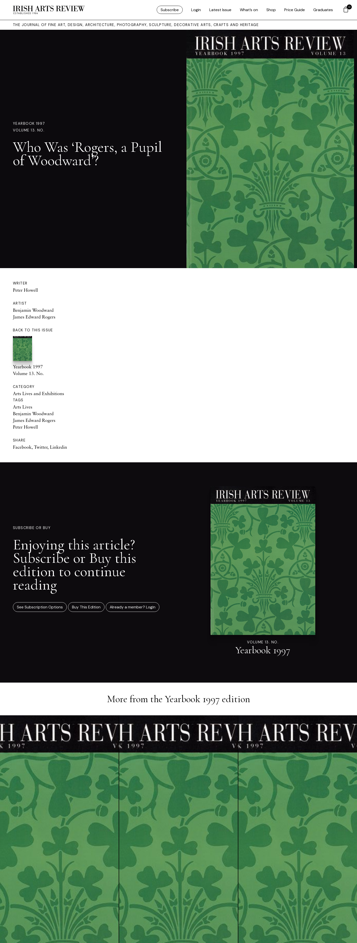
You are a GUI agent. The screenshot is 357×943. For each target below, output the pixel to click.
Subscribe (170, 9)
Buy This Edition (86, 607)
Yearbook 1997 (29, 123)
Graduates (323, 9)
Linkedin (58, 447)
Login (196, 9)
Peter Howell (25, 290)
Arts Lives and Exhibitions (38, 393)
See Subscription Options (40, 607)
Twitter (40, 447)
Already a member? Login (132, 607)
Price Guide (294, 9)
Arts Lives (22, 406)
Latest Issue (220, 9)
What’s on (249, 9)
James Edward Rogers (34, 316)
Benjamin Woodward (33, 310)
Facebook (22, 447)
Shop (271, 9)
